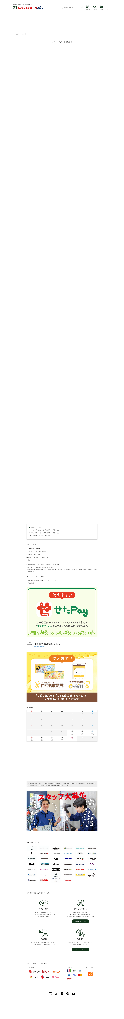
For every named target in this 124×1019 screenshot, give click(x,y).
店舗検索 (18, 34)
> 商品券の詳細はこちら (39, 646)
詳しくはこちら (80, 949)
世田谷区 (24, 34)
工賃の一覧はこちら (80, 921)
